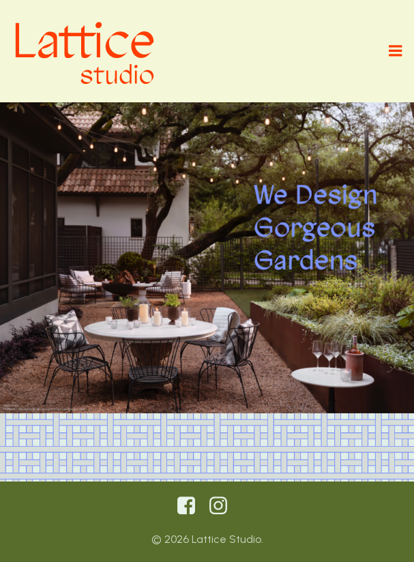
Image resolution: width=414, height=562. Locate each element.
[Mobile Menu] (395, 51)
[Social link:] (191, 506)
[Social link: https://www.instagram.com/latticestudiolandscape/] (223, 506)
